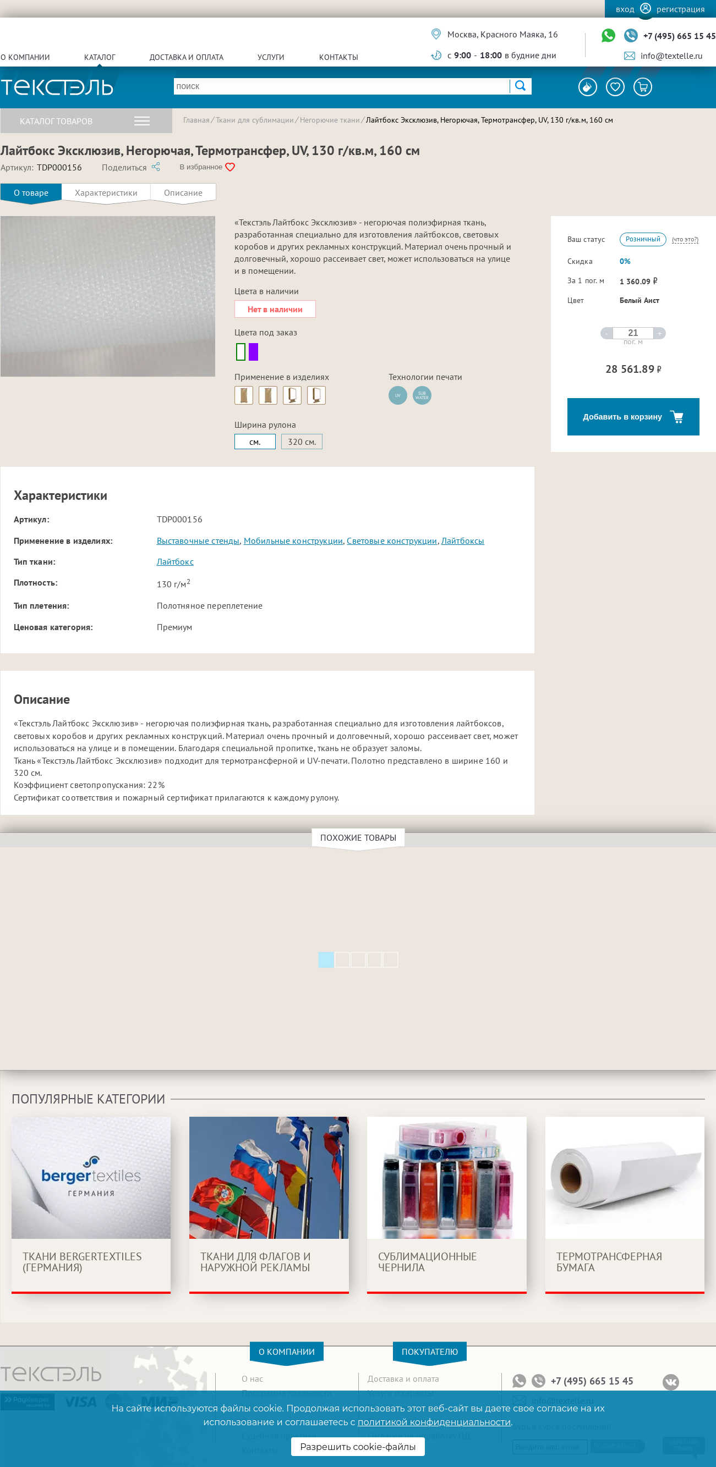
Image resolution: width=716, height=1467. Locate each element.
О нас (252, 1378)
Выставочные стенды (198, 540)
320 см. (302, 441)
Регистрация (681, 8)
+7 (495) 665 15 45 (679, 35)
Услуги (271, 57)
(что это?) (685, 239)
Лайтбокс (175, 561)
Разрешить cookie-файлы (358, 1447)
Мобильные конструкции (293, 540)
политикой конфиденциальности (434, 1422)
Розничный (643, 239)
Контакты (338, 57)
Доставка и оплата (186, 57)
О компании (25, 57)
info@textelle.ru (672, 55)
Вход (625, 8)
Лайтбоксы (462, 540)
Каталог (99, 57)
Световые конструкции (392, 540)
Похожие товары (360, 837)
